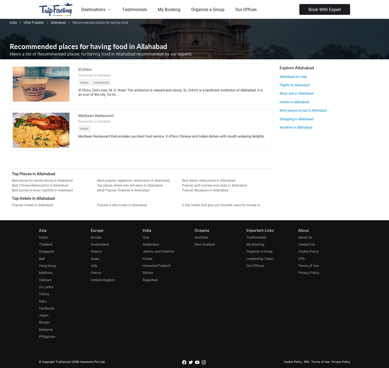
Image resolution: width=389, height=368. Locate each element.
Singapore (46, 251)
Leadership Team (259, 258)
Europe (96, 237)
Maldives (46, 272)
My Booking (169, 9)
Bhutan (44, 322)
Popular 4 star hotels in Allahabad (122, 205)
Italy (94, 265)
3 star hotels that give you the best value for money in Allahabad (224, 205)
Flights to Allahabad (295, 84)
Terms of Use (308, 265)
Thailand (45, 244)
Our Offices (246, 9)
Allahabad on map (293, 76)
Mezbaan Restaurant (96, 115)
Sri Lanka (46, 286)
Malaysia (46, 329)
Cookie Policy (308, 251)
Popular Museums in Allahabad (205, 190)
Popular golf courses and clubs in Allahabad (214, 185)
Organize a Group (207, 9)
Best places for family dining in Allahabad (42, 180)
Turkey (44, 293)
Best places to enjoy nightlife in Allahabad (42, 190)
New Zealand (204, 244)
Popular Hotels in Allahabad (32, 205)
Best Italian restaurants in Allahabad (208, 180)
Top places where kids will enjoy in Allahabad (130, 185)
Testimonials (134, 9)
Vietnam (45, 279)
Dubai (43, 237)
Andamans (151, 244)
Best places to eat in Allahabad (303, 110)
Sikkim (148, 272)
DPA (301, 258)
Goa (146, 237)
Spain (95, 258)
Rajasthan (150, 279)
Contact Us (306, 244)
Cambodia (46, 308)
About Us (305, 237)
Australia (201, 237)
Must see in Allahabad (296, 93)
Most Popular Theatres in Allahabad (123, 190)
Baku (43, 301)
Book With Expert (324, 9)
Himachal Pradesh (157, 265)
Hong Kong (47, 265)
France (96, 272)
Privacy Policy (308, 272)
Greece (96, 251)
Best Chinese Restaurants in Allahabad (40, 185)
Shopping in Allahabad (296, 118)
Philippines (47, 336)
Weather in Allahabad (296, 127)
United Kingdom (103, 279)
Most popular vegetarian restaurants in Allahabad (133, 180)
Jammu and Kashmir (158, 251)
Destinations (96, 9)
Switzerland (100, 244)
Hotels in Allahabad (294, 101)
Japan (43, 315)
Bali (42, 258)
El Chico (85, 69)
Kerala (147, 258)
